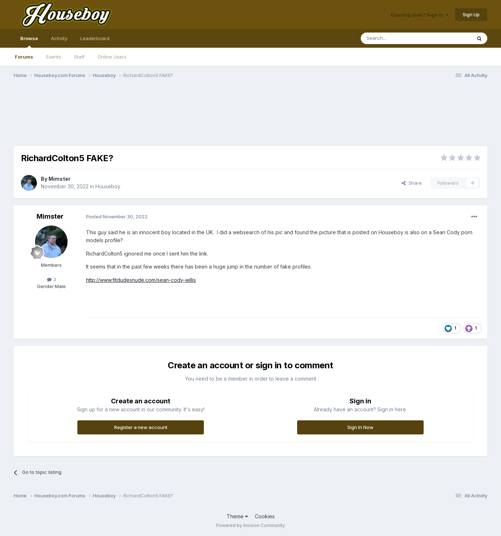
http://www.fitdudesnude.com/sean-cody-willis (141, 280)
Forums (24, 57)
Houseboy (107, 186)
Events (53, 57)
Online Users (112, 57)
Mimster (59, 179)
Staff (79, 57)
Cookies (265, 516)
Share (412, 183)
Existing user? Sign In (420, 15)
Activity (59, 38)
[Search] (397, 38)
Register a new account (140, 427)
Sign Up (471, 14)
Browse (29, 41)
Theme (237, 516)
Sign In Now (360, 427)
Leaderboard (95, 38)
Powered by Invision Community (250, 525)
